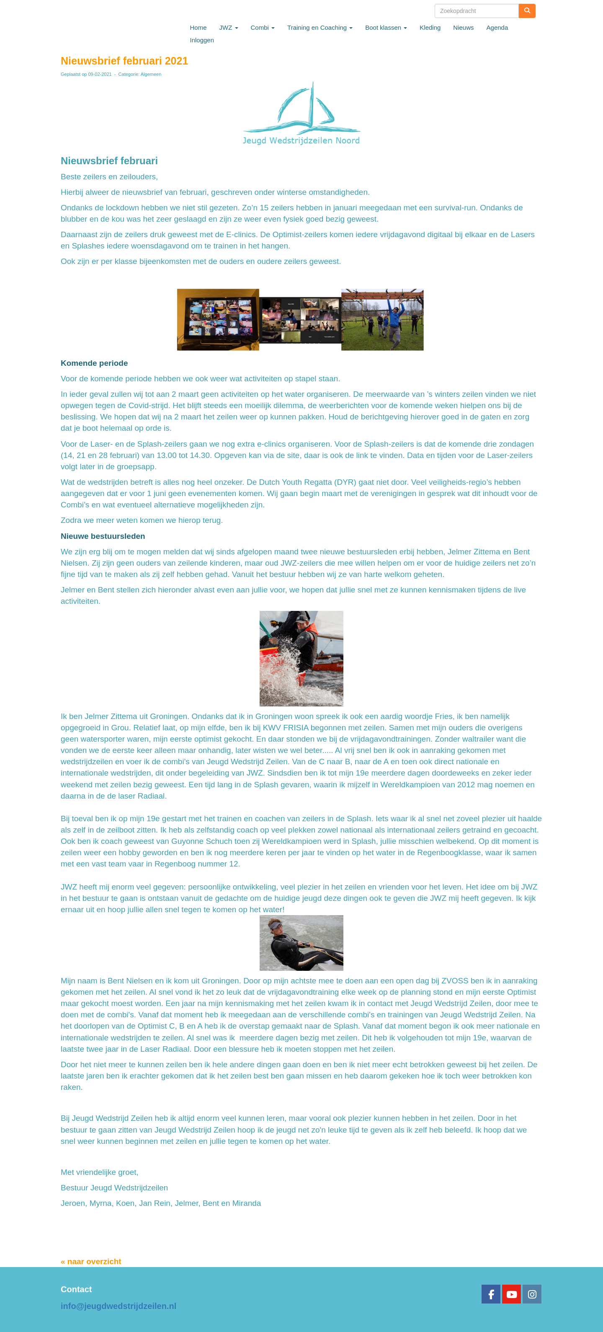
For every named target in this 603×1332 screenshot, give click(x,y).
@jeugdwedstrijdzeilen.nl (118, 1306)
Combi (263, 27)
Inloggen (202, 40)
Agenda (497, 27)
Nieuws (463, 27)
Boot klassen (386, 27)
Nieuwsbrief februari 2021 (124, 61)
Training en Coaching (320, 27)
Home (198, 27)
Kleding (430, 27)
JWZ (228, 27)
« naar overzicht (91, 1261)
